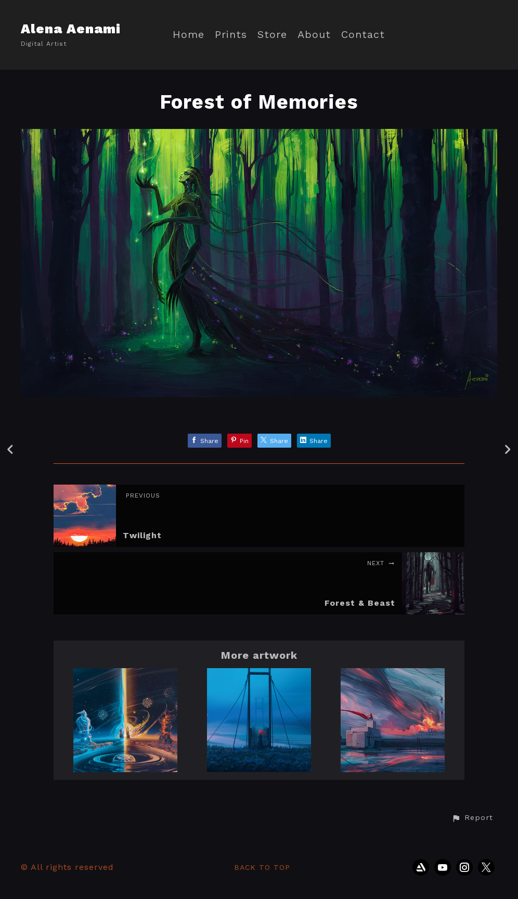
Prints (231, 35)
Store (272, 35)
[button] (472, 818)
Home (188, 35)
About (314, 35)
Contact (363, 35)
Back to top (262, 867)
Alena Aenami (71, 28)
